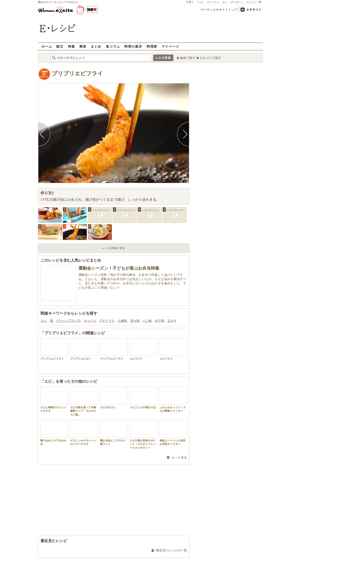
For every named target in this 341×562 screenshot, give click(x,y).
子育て (190, 2)
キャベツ (90, 320)
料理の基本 (133, 46)
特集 (71, 46)
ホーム (46, 46)
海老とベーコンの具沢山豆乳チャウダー (173, 432)
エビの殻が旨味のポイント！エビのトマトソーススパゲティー (143, 434)
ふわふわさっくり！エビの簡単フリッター (173, 399)
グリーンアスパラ (68, 320)
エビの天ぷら (113, 398)
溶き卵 (135, 320)
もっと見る (179, 457)
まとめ (96, 46)
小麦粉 (123, 320)
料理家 (152, 46)
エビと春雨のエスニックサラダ (54, 399)
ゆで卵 (160, 320)
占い (225, 2)
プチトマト (107, 320)
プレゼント (236, 2)
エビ (43, 320)
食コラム (113, 46)
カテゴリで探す (210, 58)
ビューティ (213, 2)
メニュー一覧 (254, 2)
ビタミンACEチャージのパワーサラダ (84, 432)
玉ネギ (171, 320)
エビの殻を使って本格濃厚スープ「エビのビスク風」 (84, 401)
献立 (59, 46)
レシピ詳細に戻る (113, 248)
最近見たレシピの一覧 (171, 550)
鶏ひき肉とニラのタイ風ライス (113, 432)
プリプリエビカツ (84, 349)
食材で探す (187, 58)
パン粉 (148, 320)
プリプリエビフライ (77, 74)
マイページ (170, 46)
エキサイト (253, 9)
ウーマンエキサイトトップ (218, 9)
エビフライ (143, 349)
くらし (200, 2)
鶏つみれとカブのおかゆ (54, 432)
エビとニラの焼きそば (143, 398)
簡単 (82, 46)
